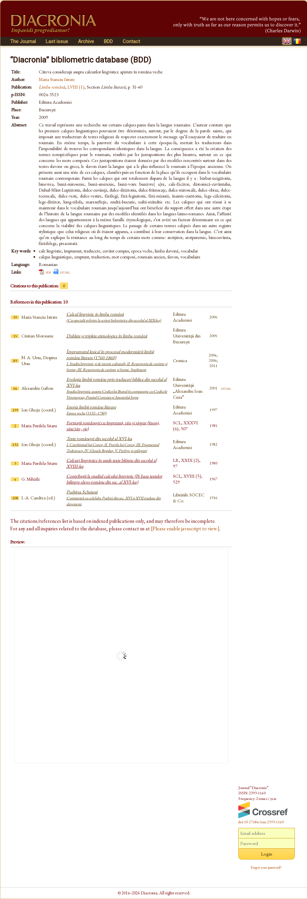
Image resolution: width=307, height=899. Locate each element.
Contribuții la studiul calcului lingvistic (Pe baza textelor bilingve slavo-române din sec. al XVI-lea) (114, 479)
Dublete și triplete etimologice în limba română (106, 336)
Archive (86, 41)
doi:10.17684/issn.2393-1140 (261, 822)
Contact (131, 41)
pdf (48, 272)
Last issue (57, 41)
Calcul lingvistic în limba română (113, 317)
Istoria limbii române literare (91, 410)
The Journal (23, 41)
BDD (108, 41)
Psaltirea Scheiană (113, 498)
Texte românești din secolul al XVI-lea (112, 444)
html (65, 272)
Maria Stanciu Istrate (57, 79)
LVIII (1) (75, 87)
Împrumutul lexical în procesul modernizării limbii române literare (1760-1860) (116, 360)
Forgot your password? (266, 867)
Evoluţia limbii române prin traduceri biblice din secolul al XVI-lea (116, 388)
